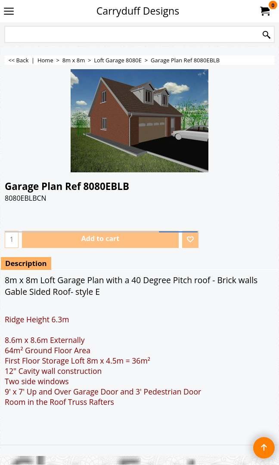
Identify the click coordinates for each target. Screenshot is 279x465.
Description (26, 263)
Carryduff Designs (138, 11)
